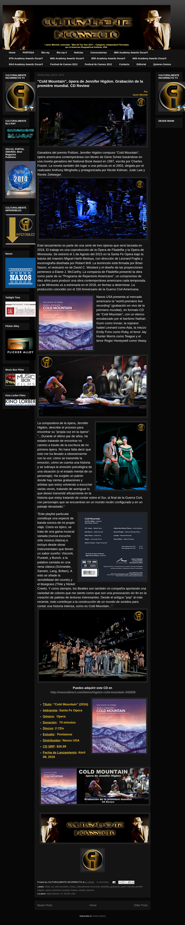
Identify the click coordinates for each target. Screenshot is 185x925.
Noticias (78, 52)
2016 (47, 886)
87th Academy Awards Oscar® (26, 58)
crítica (72, 886)
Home (12, 52)
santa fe (90, 890)
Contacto (124, 64)
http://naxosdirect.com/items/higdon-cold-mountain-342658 (92, 692)
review (82, 890)
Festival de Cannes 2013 (64, 64)
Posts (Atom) (99, 916)
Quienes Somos (162, 64)
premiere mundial (60, 890)
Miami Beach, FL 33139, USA (61, 893)
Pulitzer (74, 890)
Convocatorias (98, 52)
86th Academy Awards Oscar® (67, 58)
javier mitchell (127, 886)
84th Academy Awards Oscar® (149, 58)
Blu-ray (45, 52)
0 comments (103, 882)
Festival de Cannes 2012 (98, 64)
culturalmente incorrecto (88, 886)
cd (52, 886)
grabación (115, 886)
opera (48, 890)
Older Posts (141, 905)
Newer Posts (44, 905)
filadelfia (105, 886)
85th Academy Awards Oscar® (108, 58)
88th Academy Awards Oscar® (131, 52)
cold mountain (61, 886)
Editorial (141, 64)
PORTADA (28, 52)
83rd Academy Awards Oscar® (26, 64)
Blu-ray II (62, 52)
